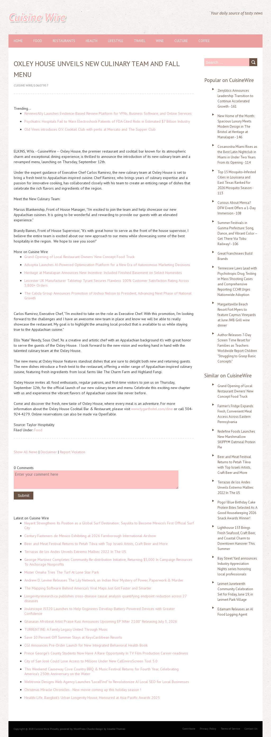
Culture (181, 41)
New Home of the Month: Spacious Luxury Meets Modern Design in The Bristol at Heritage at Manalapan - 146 (236, 126)
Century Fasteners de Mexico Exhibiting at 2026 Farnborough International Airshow (90, 535)
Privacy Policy (208, 728)
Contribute (189, 728)
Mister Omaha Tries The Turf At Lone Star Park (61, 572)
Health (91, 41)
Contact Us (251, 728)
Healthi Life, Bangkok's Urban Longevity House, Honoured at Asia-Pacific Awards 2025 (92, 697)
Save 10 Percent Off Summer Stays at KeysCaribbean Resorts (73, 637)
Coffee (204, 41)
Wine (160, 41)
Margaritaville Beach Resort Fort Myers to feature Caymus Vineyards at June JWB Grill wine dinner (237, 315)
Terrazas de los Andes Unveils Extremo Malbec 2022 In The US (75, 551)
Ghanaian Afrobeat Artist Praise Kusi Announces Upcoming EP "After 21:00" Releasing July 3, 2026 (100, 621)
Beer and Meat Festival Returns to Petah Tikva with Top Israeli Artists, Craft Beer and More (96, 543)
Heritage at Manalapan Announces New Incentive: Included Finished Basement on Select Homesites (103, 272)
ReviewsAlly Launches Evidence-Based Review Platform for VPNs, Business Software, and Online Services (108, 113)
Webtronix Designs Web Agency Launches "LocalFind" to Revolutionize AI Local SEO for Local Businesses (106, 681)
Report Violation (72, 452)
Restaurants (64, 41)
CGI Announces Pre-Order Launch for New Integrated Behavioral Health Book (85, 645)
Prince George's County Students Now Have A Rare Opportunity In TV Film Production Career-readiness (106, 653)
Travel (139, 41)
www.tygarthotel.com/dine (152, 408)
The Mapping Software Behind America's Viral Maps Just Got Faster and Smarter (87, 588)
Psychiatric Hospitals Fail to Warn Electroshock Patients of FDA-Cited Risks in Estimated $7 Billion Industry (107, 121)
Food (37, 41)
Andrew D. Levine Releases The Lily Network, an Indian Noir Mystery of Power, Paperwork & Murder (103, 580)
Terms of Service (230, 728)
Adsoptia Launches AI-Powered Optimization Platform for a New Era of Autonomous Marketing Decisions (107, 264)
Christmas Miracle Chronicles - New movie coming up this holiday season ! (82, 689)
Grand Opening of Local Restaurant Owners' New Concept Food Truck (79, 256)
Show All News (26, 452)
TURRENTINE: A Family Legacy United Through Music (65, 629)
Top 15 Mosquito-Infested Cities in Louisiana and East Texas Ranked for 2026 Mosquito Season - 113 (237, 182)
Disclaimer (48, 452)
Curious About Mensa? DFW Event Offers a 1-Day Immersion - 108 (237, 208)
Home (18, 41)
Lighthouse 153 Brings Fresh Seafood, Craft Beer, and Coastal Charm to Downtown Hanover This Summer (236, 538)
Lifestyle (115, 41)
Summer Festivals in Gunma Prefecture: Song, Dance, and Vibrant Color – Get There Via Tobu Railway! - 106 (237, 233)
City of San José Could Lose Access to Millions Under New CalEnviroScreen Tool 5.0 (90, 661)
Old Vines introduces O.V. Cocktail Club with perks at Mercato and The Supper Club (90, 129)
